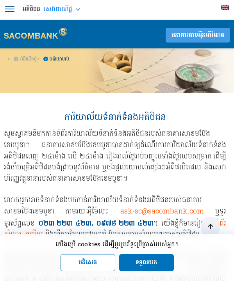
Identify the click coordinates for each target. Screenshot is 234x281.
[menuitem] (226, 7)
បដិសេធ (88, 262)
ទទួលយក (146, 262)
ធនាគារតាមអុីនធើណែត (197, 35)
